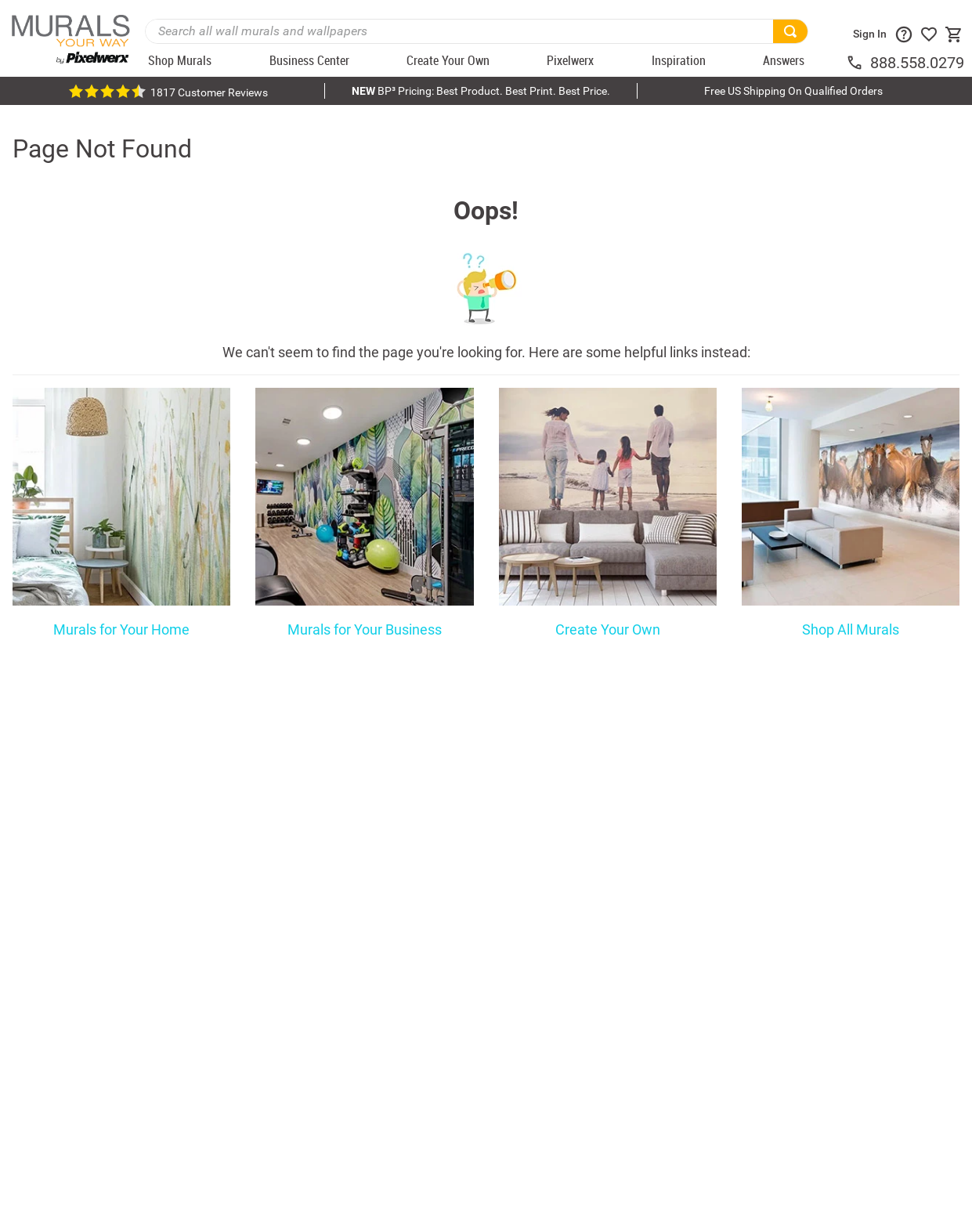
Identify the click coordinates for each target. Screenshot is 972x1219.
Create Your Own (607, 630)
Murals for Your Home (121, 630)
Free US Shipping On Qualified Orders (793, 91)
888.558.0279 (917, 62)
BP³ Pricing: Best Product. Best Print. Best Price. (481, 91)
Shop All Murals (850, 630)
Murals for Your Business (364, 630)
